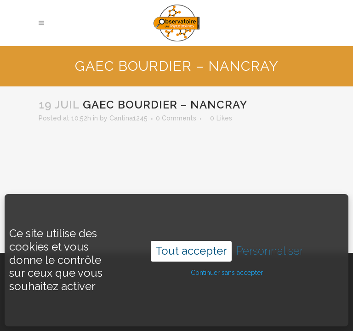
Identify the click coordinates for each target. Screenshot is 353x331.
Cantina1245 (128, 118)
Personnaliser (269, 241)
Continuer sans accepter (227, 263)
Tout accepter (191, 241)
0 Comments (176, 118)
